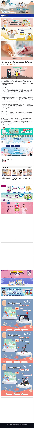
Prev (3, 181)
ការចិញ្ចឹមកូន (3, 175)
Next (6, 181)
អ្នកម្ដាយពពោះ (14, 175)
